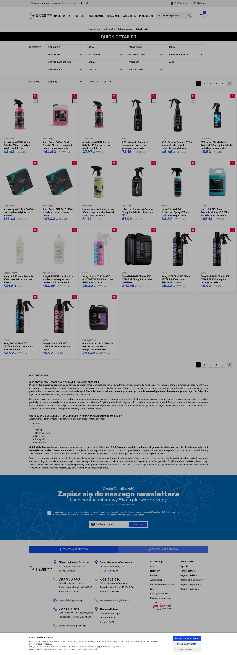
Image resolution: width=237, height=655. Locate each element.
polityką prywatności (87, 649)
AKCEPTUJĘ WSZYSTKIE (186, 638)
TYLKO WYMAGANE (186, 644)
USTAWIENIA (186, 650)
